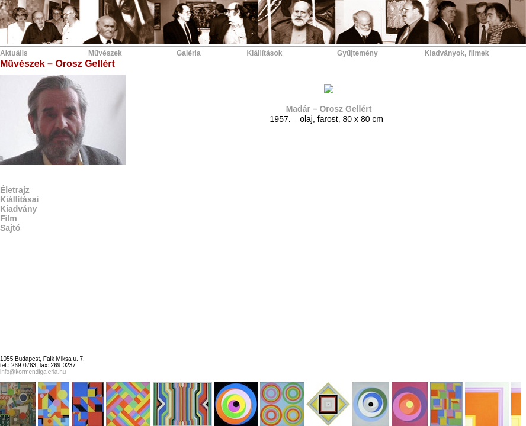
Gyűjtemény (357, 53)
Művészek (105, 53)
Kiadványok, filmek (457, 53)
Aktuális (14, 53)
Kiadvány (18, 209)
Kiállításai (19, 199)
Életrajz (15, 190)
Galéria (189, 53)
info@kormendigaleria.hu (33, 372)
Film (8, 218)
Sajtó (10, 228)
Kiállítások (264, 53)
